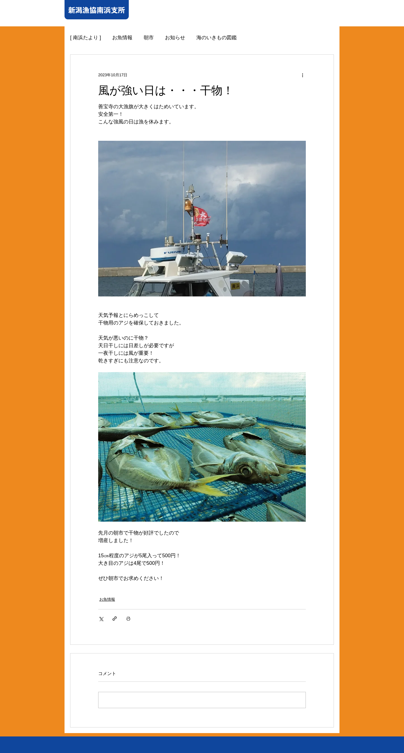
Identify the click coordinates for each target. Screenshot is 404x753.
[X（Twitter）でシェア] (101, 618)
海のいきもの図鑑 (216, 37)
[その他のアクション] (302, 75)
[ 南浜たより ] (85, 37)
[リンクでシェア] (114, 618)
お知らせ (175, 37)
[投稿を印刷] (128, 618)
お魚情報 (122, 37)
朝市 (149, 37)
